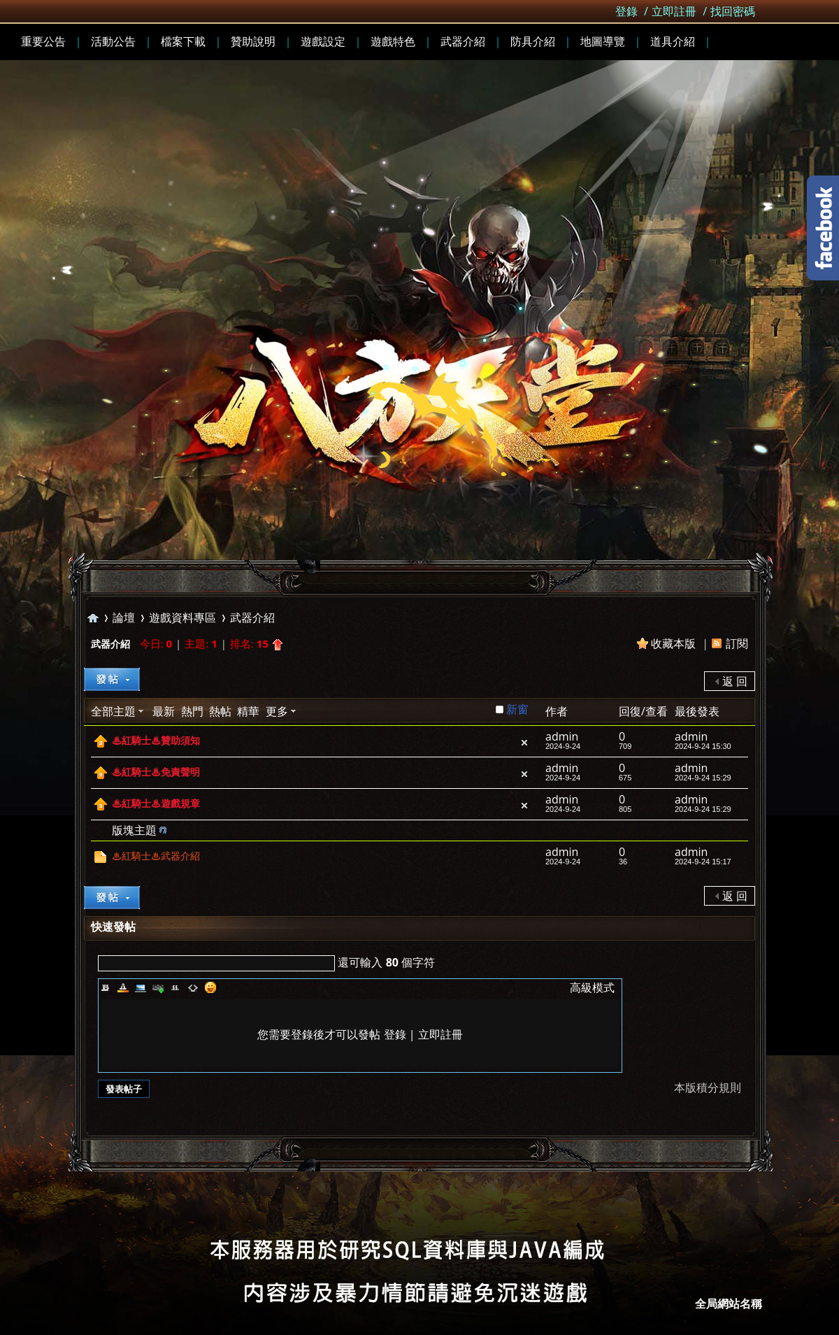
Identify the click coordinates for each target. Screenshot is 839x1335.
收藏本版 (674, 643)
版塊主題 (134, 830)
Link (158, 987)
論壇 (124, 617)
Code (193, 987)
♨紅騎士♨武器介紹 (156, 856)
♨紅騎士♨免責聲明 (156, 772)
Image (141, 987)
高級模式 (592, 987)
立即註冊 (674, 11)
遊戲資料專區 (182, 617)
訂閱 (737, 643)
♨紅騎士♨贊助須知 (156, 740)
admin (561, 736)
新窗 (517, 709)
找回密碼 (732, 11)
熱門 (192, 711)
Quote (175, 987)
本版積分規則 (707, 1087)
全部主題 (113, 711)
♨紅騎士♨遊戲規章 (156, 803)
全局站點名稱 (93, 618)
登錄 (626, 11)
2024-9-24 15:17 (703, 861)
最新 (163, 711)
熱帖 (220, 711)
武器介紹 (252, 617)
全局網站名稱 (728, 1303)
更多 (277, 711)
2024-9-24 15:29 (703, 777)
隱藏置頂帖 (524, 742)
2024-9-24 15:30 (703, 746)
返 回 (734, 681)
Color (123, 987)
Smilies (210, 987)
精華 (248, 711)
